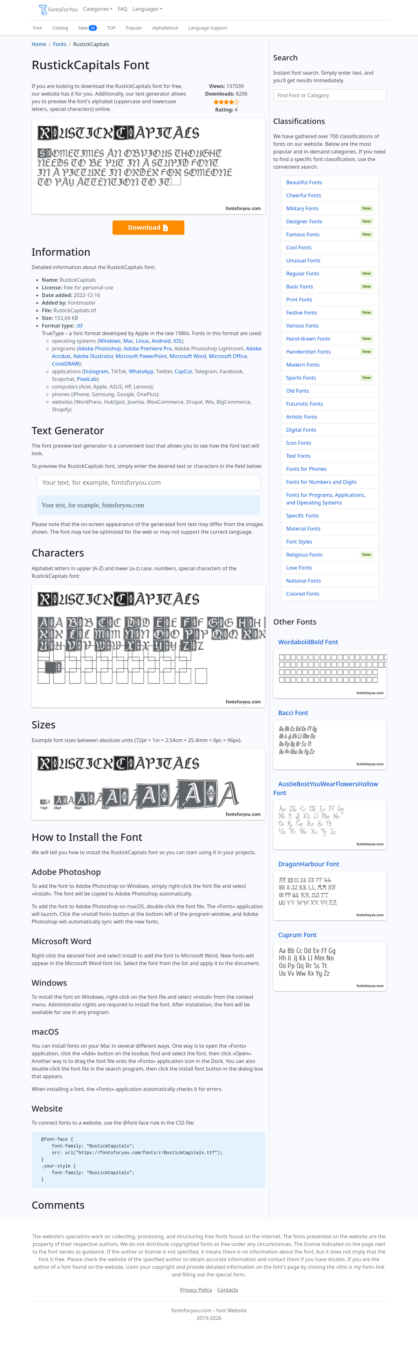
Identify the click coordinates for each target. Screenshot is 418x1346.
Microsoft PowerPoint (141, 356)
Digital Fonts (301, 429)
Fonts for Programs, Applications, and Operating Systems (326, 498)
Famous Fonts (303, 234)
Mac (128, 340)
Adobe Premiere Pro (148, 348)
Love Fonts (299, 567)
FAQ (122, 8)
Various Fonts (302, 325)
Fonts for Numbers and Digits (321, 481)
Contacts (227, 1289)
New (87, 28)
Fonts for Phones (306, 468)
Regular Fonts (302, 273)
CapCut (183, 371)
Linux (142, 340)
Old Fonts (297, 390)
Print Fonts (299, 299)
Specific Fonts (302, 515)
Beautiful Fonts (304, 182)
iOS (177, 340)
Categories (96, 8)
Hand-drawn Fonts (308, 338)
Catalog (60, 28)
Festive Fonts (302, 312)
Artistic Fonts (301, 416)
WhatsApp (141, 371)
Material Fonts (303, 528)
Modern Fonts (303, 364)
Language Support (207, 28)
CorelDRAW (65, 363)
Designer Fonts (304, 221)
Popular (134, 28)
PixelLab (87, 378)
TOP (111, 28)
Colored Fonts (302, 593)
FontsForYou (58, 10)
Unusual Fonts (303, 260)
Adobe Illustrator (93, 356)
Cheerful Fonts (303, 195)
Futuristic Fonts (304, 403)
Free (37, 28)
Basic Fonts (299, 286)
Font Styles (299, 541)
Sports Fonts (301, 377)
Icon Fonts (298, 442)
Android (161, 340)
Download (148, 228)
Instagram (96, 371)
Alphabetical (165, 28)
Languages (146, 8)
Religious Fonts (304, 554)
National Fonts (303, 580)
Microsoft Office (228, 356)
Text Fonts (298, 455)
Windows (109, 340)
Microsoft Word (187, 356)
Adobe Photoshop (99, 348)
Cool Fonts (299, 247)
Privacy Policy (196, 1289)
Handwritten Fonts (308, 351)
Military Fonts (302, 208)
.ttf (79, 325)
